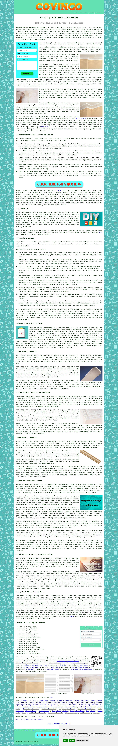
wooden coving (46, 441)
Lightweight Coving (47, 701)
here (72, 616)
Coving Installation (69, 705)
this (100, 232)
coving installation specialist (41, 80)
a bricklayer (63, 665)
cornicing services (31, 667)
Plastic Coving (42, 707)
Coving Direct (44, 127)
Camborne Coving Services (30, 622)
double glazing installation (27, 663)
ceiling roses (21, 86)
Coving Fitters (21, 703)
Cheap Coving (53, 705)
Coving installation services (65, 606)
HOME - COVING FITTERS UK (59, 724)
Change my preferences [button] (82, 740)
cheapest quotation (71, 103)
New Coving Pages (24, 730)
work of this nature (80, 93)
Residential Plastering (37, 713)
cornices (36, 84)
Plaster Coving (28, 707)
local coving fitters (76, 345)
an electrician (55, 663)
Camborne (58, 190)
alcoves (26, 525)
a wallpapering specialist (81, 669)
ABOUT (85, 13)
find (22, 596)
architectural (21, 542)
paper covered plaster (65, 51)
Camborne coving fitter (67, 70)
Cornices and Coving (29, 701)
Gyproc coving (52, 373)
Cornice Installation (86, 709)
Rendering (96, 713)
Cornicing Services (64, 701)
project (38, 618)
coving (65, 138)
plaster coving (49, 309)
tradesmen (42, 671)
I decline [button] (72, 740)
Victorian (74, 56)
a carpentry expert (80, 663)
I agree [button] (65, 740)
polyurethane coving (53, 341)
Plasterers (57, 730)
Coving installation (24, 190)
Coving (70, 47)
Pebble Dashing (85, 713)
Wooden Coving (96, 701)
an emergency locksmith (81, 667)
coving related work (75, 343)
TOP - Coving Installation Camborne (29, 720)
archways (30, 514)
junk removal (55, 667)
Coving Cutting (96, 703)
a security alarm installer (68, 661)
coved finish (64, 74)
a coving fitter (22, 661)
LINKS (80, 13)
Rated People (81, 118)
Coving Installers (81, 701)
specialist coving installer (52, 89)
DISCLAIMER (98, 13)
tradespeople (73, 659)
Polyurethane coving (23, 244)
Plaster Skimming (71, 713)
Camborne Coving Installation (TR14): (31, 27)
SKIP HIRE (84, 665)
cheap (29, 107)
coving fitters (81, 201)
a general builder (52, 669)
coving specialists (42, 198)
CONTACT (91, 13)
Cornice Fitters (39, 705)
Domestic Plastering (56, 713)
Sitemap (17, 730)
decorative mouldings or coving (53, 29)
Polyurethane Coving (87, 707)
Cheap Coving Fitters (60, 711)
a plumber (30, 669)
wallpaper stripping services (35, 665)
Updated (42, 730)
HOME (75, 13)
